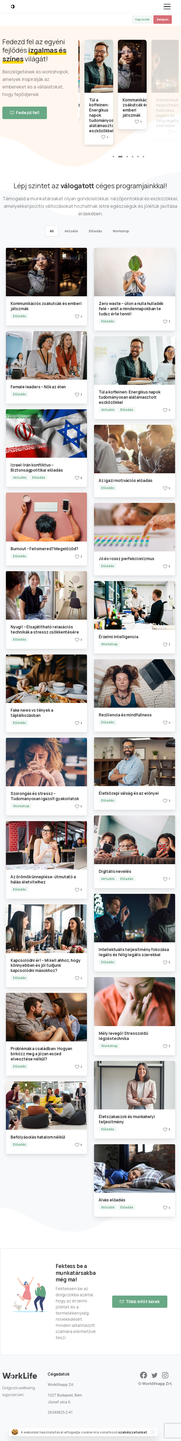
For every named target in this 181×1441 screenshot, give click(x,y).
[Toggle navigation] (167, 7)
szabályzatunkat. (133, 1432)
